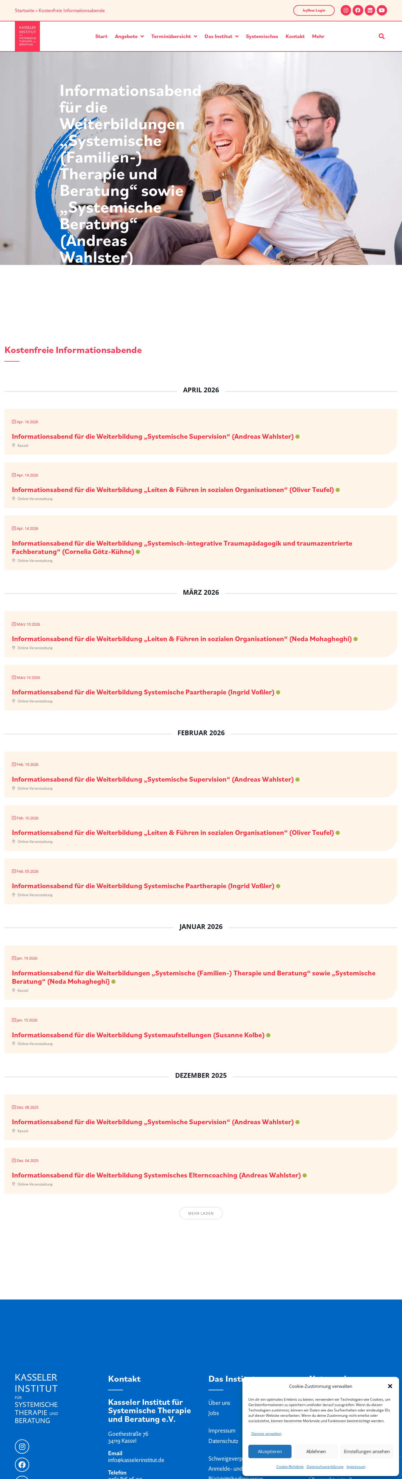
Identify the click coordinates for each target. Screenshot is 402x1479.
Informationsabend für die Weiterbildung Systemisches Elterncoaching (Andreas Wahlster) (156, 1175)
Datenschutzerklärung (325, 1466)
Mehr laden (201, 1213)
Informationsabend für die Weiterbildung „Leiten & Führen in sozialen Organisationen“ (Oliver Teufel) (173, 489)
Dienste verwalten (266, 1433)
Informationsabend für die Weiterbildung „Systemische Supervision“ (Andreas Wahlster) (153, 436)
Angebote (129, 36)
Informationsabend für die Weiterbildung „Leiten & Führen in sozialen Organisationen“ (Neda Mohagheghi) (182, 638)
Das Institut (222, 36)
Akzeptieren (270, 1451)
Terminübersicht (174, 36)
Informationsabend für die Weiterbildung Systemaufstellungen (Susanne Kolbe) (138, 1034)
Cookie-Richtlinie (290, 1466)
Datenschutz (223, 1440)
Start (101, 36)
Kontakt (295, 36)
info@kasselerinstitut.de (136, 1460)
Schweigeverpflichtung (236, 1458)
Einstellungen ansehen (367, 1451)
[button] (390, 1386)
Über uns (219, 1402)
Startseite (24, 10)
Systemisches (262, 36)
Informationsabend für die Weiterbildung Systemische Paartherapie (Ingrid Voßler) (143, 691)
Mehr (318, 36)
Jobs (213, 1412)
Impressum (356, 1466)
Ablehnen (316, 1451)
